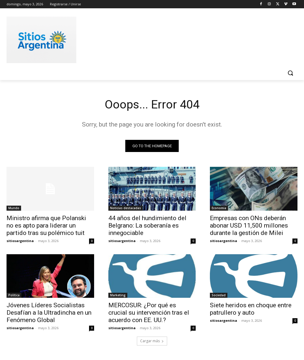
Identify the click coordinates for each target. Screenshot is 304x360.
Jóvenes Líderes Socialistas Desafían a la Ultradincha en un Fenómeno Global (49, 313)
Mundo (13, 208)
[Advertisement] (145, 39)
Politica (14, 295)
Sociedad (219, 295)
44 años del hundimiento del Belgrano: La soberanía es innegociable (147, 225)
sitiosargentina (20, 241)
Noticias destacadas (125, 208)
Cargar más (152, 341)
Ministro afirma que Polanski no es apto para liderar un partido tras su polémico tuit (46, 225)
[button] (290, 73)
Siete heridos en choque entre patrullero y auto (251, 309)
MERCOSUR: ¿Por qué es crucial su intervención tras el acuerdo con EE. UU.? (148, 313)
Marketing (118, 295)
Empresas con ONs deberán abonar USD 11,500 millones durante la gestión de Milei (249, 225)
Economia (219, 208)
